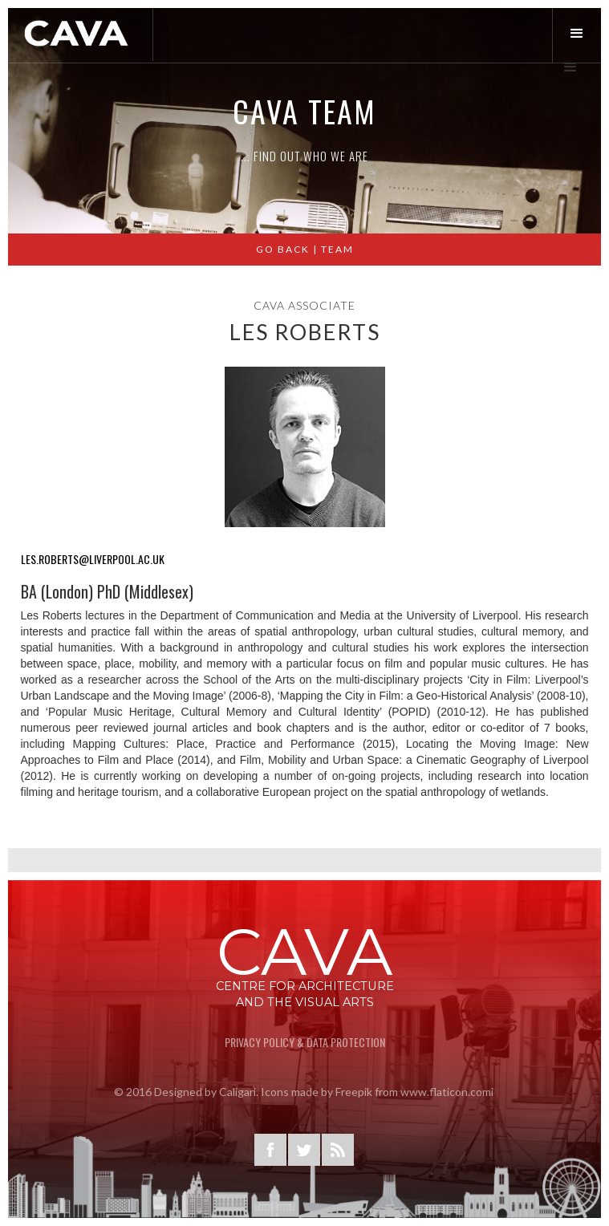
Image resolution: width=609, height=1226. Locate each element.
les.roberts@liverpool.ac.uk (92, 559)
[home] (76, 33)
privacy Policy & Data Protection (305, 1041)
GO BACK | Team (305, 252)
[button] (580, 34)
